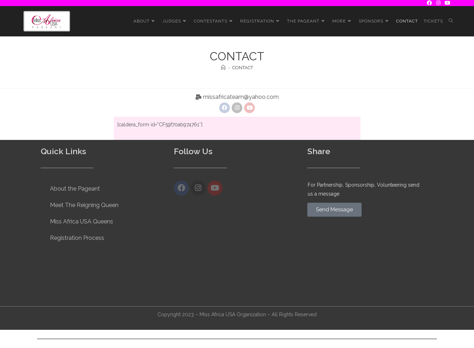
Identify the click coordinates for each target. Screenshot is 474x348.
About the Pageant (75, 188)
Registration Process (77, 237)
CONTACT (242, 67)
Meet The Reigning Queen (84, 205)
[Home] (223, 67)
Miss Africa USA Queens (81, 221)
